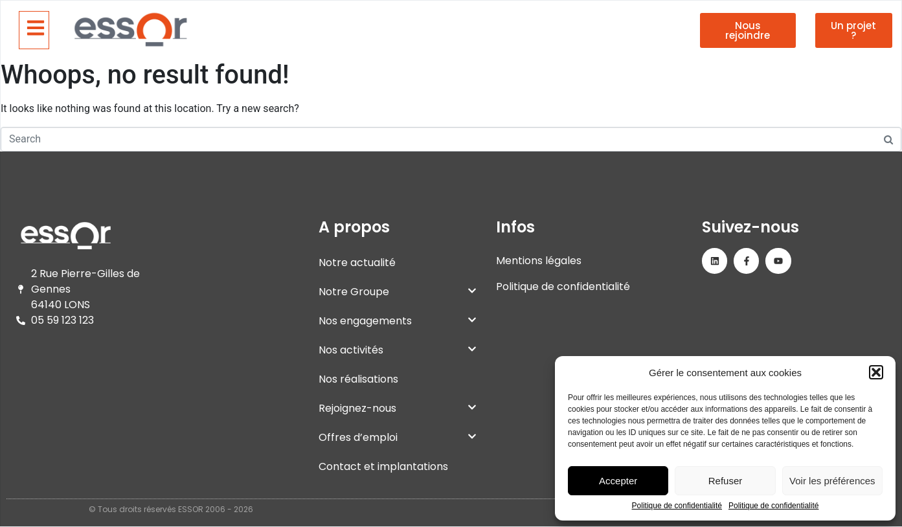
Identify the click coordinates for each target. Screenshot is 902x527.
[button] (876, 372)
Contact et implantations (383, 466)
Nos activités (398, 350)
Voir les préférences (832, 480)
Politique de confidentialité (677, 506)
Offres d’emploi (398, 437)
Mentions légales (538, 260)
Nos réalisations (358, 379)
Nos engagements (398, 321)
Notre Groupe (398, 292)
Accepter (618, 480)
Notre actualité (357, 262)
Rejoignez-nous (398, 408)
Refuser (725, 480)
